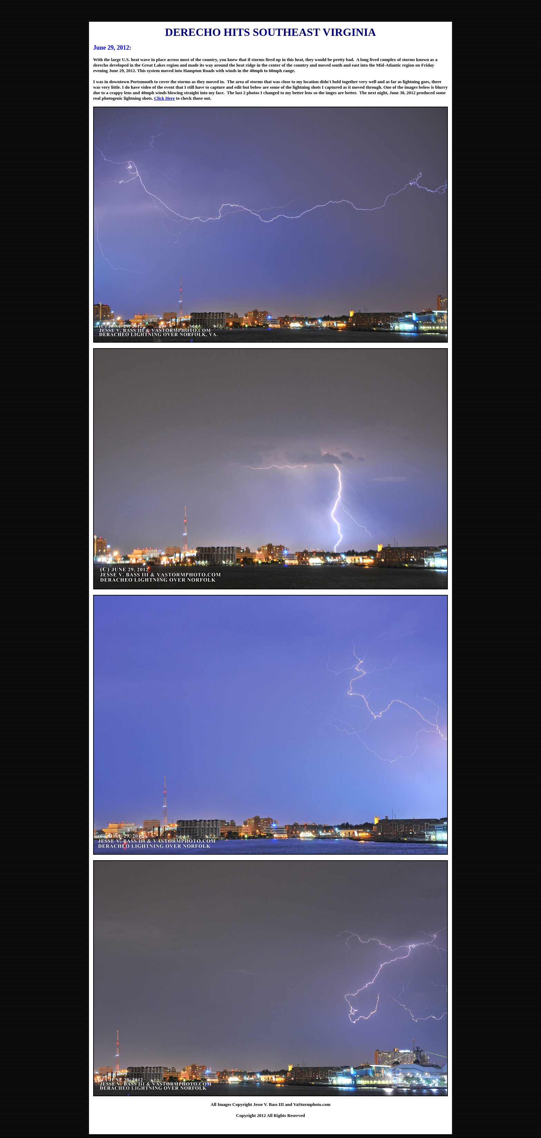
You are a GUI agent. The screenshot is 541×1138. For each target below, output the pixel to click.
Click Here (164, 98)
